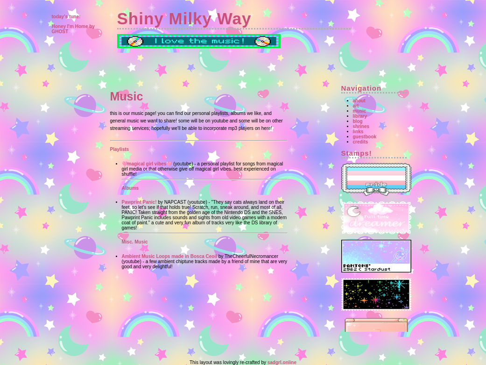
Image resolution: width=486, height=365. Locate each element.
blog (358, 121)
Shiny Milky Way (184, 18)
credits (360, 141)
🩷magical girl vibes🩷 (147, 163)
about (359, 100)
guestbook (365, 136)
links (358, 131)
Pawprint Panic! (139, 202)
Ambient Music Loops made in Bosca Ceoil (169, 256)
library (360, 116)
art (356, 105)
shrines (361, 126)
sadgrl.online (282, 362)
